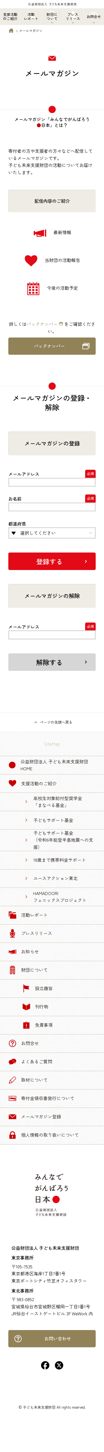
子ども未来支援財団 (39, 1407)
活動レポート (28, 915)
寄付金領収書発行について (41, 1098)
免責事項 (37, 1025)
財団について (28, 970)
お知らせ (23, 952)
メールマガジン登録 (34, 1117)
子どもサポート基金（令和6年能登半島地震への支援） (63, 839)
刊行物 (35, 1007)
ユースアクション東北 (55, 878)
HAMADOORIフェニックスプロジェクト (60, 897)
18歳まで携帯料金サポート (59, 859)
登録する (49, 561)
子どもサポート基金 (53, 820)
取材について (28, 1080)
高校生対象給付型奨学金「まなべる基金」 (57, 802)
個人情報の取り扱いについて (43, 1135)
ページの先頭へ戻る (56, 722)
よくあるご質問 (30, 1062)
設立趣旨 (37, 988)
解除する (49, 662)
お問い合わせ (42, 1338)
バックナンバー (42, 324)
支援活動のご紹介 (32, 783)
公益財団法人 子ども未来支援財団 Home (48, 765)
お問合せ (23, 1043)
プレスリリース (30, 933)
